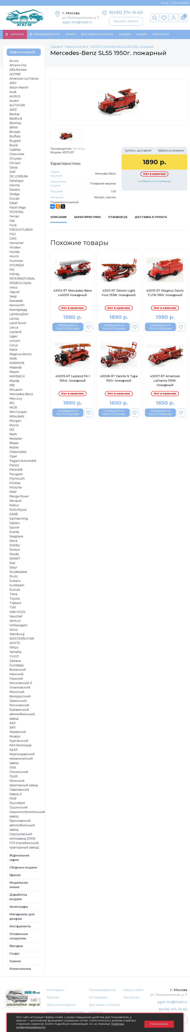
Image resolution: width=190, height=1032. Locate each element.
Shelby (14, 545)
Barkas (14, 114)
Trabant (15, 603)
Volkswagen (18, 625)
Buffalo (15, 136)
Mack (13, 350)
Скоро (70, 34)
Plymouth (17, 479)
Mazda (14, 381)
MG (12, 403)
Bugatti (15, 141)
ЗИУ (12, 727)
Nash (13, 434)
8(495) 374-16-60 (126, 12)
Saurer (14, 527)
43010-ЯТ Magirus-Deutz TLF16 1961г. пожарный (165, 293)
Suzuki (14, 590)
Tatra (13, 594)
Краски (15, 875)
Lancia (14, 319)
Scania (14, 532)
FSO (12, 234)
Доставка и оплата (104, 1005)
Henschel (16, 243)
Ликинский (18, 772)
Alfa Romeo (18, 70)
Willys (13, 647)
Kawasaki (16, 301)
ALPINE (15, 74)
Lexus (13, 327)
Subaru (15, 581)
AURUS (14, 96)
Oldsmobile (18, 452)
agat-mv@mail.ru (77, 22)
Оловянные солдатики (18, 936)
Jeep (13, 296)
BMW (13, 127)
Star (12, 563)
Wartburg (16, 634)
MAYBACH (17, 376)
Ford (13, 225)
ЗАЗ (12, 723)
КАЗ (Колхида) (20, 745)
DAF (12, 172)
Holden (15, 247)
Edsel (13, 203)
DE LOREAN (18, 176)
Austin (14, 101)
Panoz (14, 465)
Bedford (15, 119)
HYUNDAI (16, 265)
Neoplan (15, 439)
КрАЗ (13, 750)
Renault (15, 501)
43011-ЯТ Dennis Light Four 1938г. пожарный (119, 293)
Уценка (15, 961)
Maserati (15, 367)
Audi (12, 92)
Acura (13, 61)
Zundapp (16, 665)
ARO (12, 83)
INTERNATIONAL (22, 279)
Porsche (15, 487)
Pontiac (15, 483)
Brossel (14, 132)
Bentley (15, 123)
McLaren (15, 390)
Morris (14, 425)
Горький (16, 679)
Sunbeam (16, 585)
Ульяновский (19, 687)
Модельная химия (18, 885)
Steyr (13, 567)
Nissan (14, 443)
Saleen (14, 523)
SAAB (13, 514)
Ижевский (17, 732)
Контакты (161, 34)
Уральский (18, 701)
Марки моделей (22, 52)
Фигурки (16, 946)
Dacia (13, 167)
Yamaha (15, 652)
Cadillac (15, 150)
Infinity (14, 274)
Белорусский (20, 696)
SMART (14, 559)
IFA (11, 270)
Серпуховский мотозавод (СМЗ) (22, 837)
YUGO (14, 656)
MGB (13, 407)
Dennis (14, 185)
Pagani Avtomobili (22, 461)
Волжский (17, 670)
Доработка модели (18, 897)
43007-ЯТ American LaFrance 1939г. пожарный (165, 381)
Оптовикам (98, 998)
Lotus (13, 345)
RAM (13, 492)
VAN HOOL (17, 612)
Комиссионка (20, 969)
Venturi (15, 621)
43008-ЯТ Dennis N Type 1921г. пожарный (119, 379)
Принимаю (159, 1022)
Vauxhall (15, 616)
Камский (16, 674)
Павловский (19, 790)
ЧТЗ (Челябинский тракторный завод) (24, 845)
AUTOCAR (17, 105)
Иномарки (55, 990)
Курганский (18, 741)
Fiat (12, 221)
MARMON (16, 363)
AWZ (13, 110)
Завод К (15, 794)
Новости (96, 1013)
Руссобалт (17, 803)
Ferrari (14, 216)
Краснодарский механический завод (22, 759)
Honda (14, 252)
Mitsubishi (16, 416)
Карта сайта (133, 990)
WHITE (14, 643)
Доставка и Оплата (97, 34)
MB (11, 385)
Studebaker (18, 572)
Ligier (13, 336)
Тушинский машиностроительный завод (27, 812)
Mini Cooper (18, 412)
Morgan (15, 421)
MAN (13, 359)
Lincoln (14, 341)
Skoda (14, 554)
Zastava (15, 661)
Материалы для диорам (22, 917)
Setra (13, 541)
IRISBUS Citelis (20, 283)
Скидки (125, 34)
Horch (14, 256)
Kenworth (16, 305)
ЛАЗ (12, 767)
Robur (14, 505)
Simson (14, 550)
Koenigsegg (18, 310)
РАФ (13, 799)
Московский (19, 705)
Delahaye (16, 181)
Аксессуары (18, 907)
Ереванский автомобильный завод (22, 714)
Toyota (14, 599)
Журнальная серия (19, 858)
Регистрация (180, 2)
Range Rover (19, 496)
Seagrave (16, 536)
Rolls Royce (18, 510)
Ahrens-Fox (18, 65)
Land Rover (18, 323)
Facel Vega (17, 207)
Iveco (13, 287)
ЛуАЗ (13, 776)
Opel (13, 456)
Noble (14, 447)
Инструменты (20, 926)
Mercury (15, 399)
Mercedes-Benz (21, 394)
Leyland (15, 332)
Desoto (14, 190)
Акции (142, 34)
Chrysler (15, 159)
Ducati (14, 199)
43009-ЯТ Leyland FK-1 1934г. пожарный (72, 379)
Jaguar (14, 292)
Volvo (13, 630)
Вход (164, 2)
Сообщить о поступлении (154, 181)
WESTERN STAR (21, 639)
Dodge (14, 194)
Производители (102, 990)
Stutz (13, 576)
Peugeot (16, 474)
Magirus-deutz (20, 354)
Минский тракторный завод (23, 783)
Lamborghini (18, 314)
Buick (13, 145)
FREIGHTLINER (21, 230)
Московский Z (20, 683)
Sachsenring (18, 519)
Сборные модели (23, 867)
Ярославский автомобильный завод (22, 825)
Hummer (16, 261)
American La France (24, 79)
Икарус (15, 736)
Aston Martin (18, 87)
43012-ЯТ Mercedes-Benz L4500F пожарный (72, 293)
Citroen (14, 163)
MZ (11, 430)
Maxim (14, 372)
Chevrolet (16, 154)
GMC (13, 239)
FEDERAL (16, 212)
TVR (12, 607)
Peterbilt (16, 470)
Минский (16, 692)
